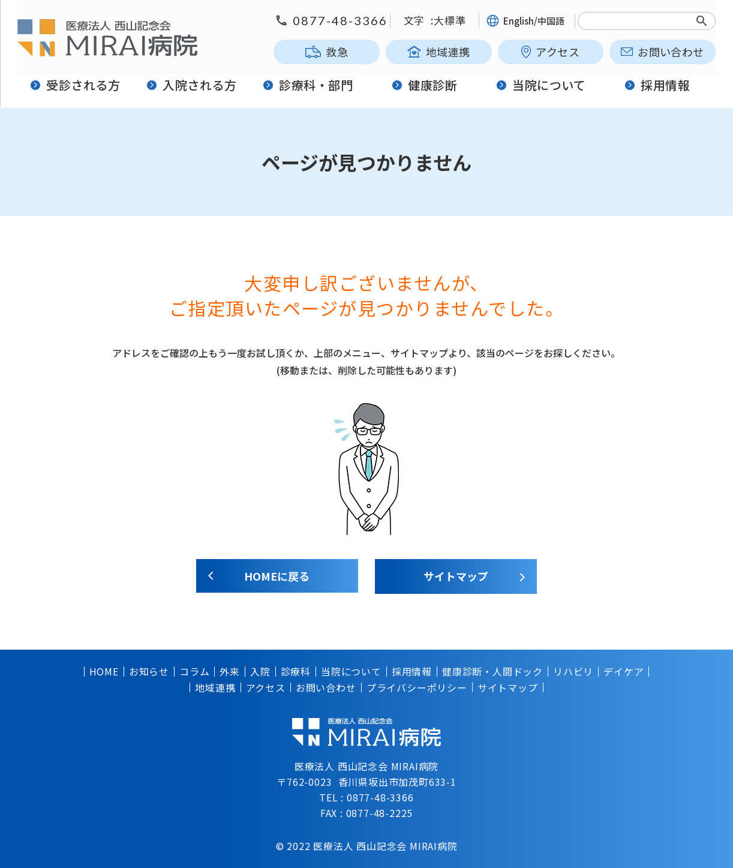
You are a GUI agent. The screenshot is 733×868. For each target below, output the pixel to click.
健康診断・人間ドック (492, 671)
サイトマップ (456, 576)
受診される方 (76, 85)
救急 (326, 51)
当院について (541, 85)
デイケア (623, 671)
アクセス (550, 51)
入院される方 (192, 85)
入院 (260, 671)
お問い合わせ (662, 51)
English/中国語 (525, 20)
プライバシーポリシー (416, 686)
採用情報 (656, 85)
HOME (104, 671)
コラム (194, 671)
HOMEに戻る (276, 576)
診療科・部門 (308, 85)
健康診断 (424, 85)
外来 (230, 671)
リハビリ (573, 671)
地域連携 (438, 51)
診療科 (296, 671)
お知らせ (149, 671)
